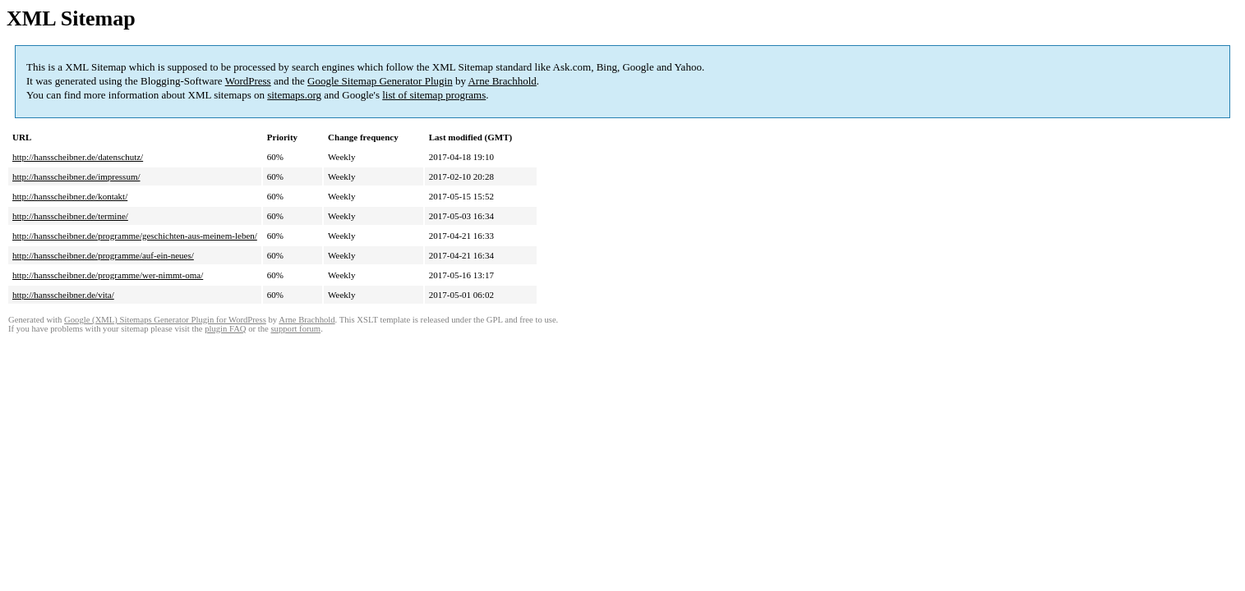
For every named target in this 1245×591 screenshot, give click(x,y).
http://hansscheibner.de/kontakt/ (69, 196)
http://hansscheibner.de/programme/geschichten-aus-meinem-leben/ (134, 236)
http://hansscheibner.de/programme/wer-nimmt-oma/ (107, 275)
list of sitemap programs (434, 95)
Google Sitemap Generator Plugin (380, 81)
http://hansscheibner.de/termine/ (70, 216)
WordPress (248, 81)
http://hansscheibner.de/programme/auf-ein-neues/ (103, 255)
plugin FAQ (225, 328)
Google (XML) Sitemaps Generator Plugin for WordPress (165, 319)
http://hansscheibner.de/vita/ (63, 295)
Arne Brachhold (502, 81)
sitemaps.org (294, 95)
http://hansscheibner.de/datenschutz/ (77, 157)
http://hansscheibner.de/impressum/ (76, 176)
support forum (295, 328)
